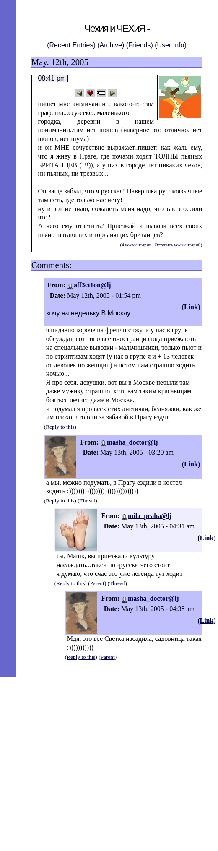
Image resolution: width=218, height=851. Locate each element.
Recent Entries (71, 45)
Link (191, 306)
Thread (88, 500)
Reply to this (60, 427)
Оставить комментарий (177, 244)
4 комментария (136, 244)
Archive (111, 45)
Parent (97, 583)
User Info (170, 45)
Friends (139, 45)
